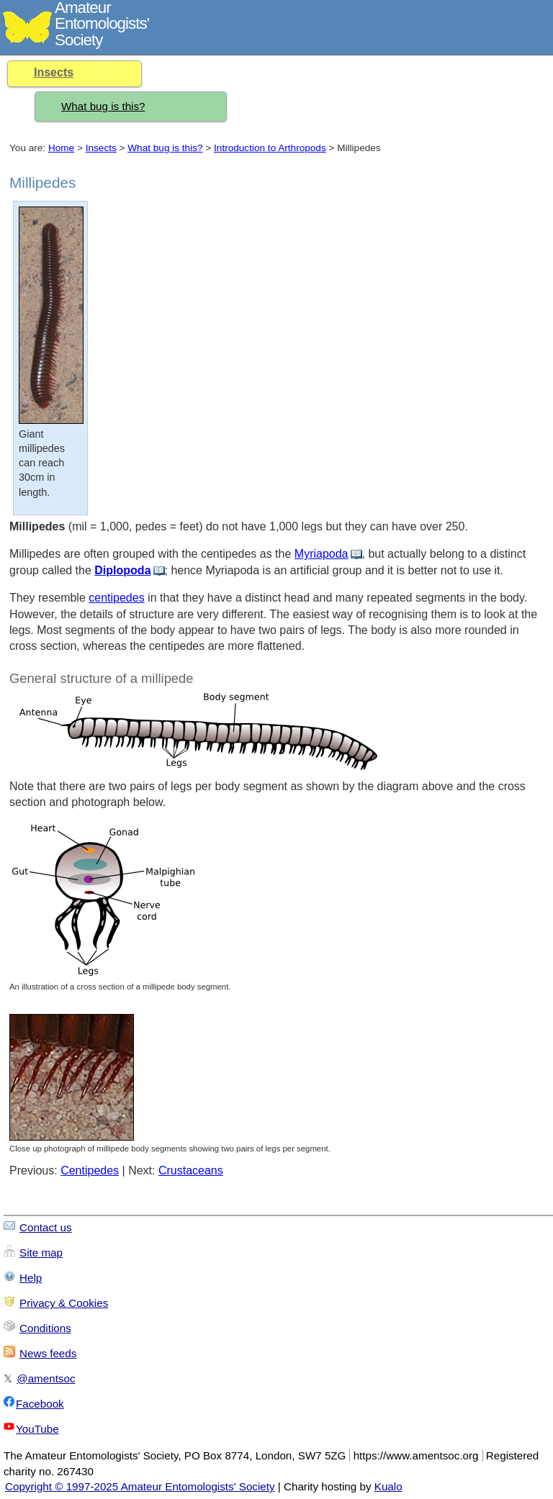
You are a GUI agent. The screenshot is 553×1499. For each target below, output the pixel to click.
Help (30, 1278)
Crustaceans (190, 1170)
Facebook (40, 1404)
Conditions (45, 1328)
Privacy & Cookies (63, 1303)
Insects (53, 72)
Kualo (388, 1486)
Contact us (45, 1227)
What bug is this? (103, 106)
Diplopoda (122, 570)
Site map (41, 1252)
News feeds (47, 1353)
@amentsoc (46, 1378)
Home (61, 147)
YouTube (37, 1429)
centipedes (116, 598)
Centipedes (89, 1170)
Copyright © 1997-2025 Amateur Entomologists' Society (140, 1486)
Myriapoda (322, 554)
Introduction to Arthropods (270, 147)
